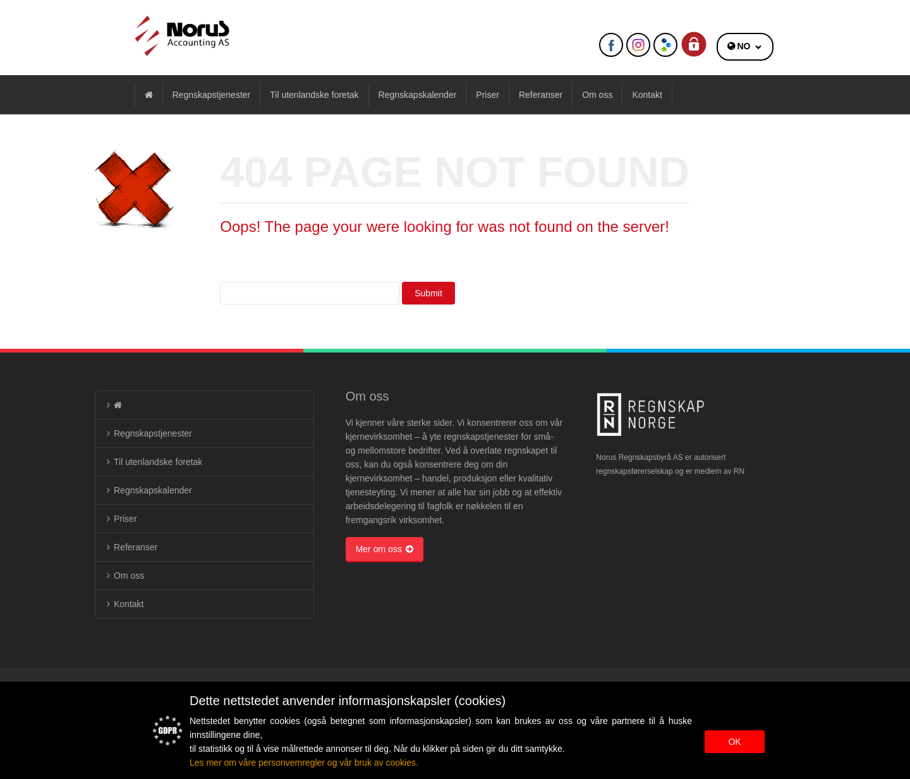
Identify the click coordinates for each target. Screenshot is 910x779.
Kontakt (647, 95)
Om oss (597, 95)
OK (734, 742)
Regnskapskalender (418, 95)
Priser (487, 95)
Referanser (540, 95)
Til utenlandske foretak (314, 95)
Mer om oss (384, 549)
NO (744, 46)
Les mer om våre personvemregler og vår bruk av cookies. (304, 763)
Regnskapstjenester (212, 95)
